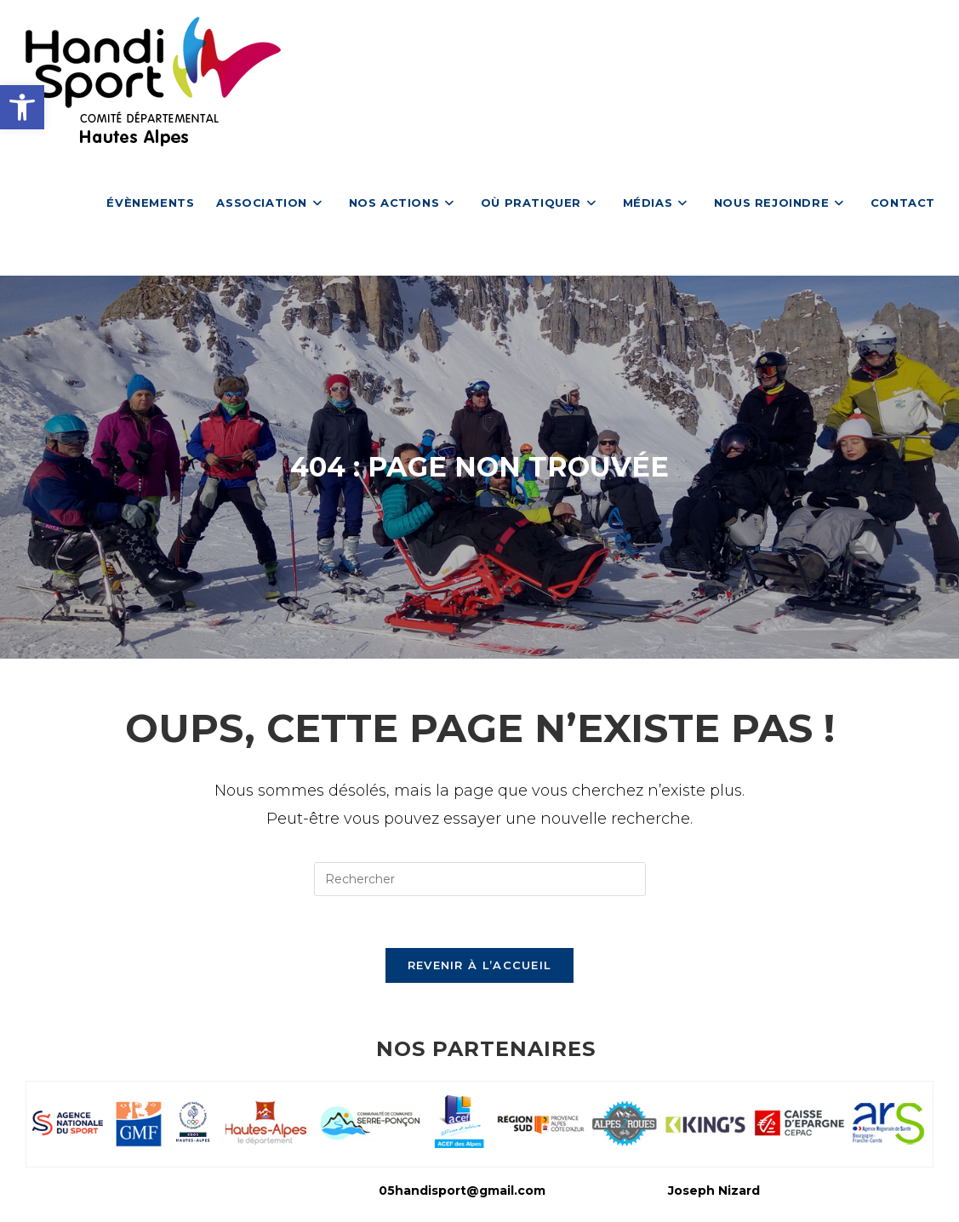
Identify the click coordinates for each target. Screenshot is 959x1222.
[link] (22, 107)
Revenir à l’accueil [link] (480, 965)
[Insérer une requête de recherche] (480, 879)
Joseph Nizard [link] (714, 1190)
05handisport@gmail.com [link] (462, 1190)
